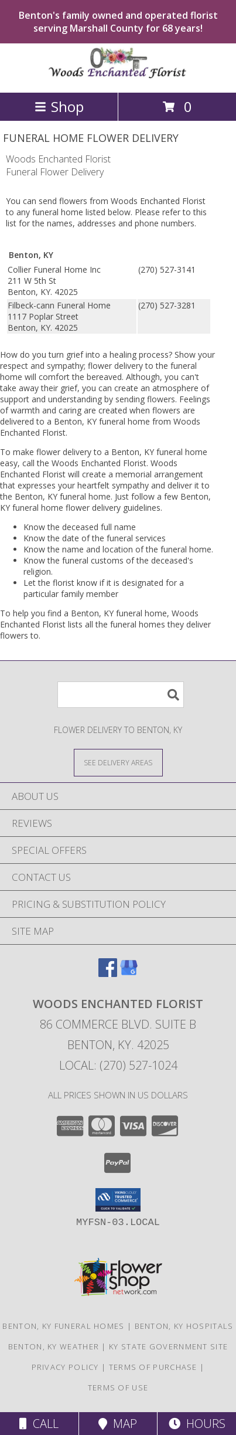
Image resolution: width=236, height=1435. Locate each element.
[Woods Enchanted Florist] (118, 75)
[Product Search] (120, 694)
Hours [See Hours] (197, 1423)
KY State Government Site (168, 1346)
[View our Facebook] (107, 973)
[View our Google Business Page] (128, 973)
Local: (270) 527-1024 (118, 1065)
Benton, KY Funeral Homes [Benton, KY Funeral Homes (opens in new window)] (63, 1326)
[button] (118, 1200)
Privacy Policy (65, 1367)
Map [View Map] (117, 1423)
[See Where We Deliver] (118, 762)
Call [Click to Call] (39, 1423)
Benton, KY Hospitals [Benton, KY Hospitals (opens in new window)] (184, 1326)
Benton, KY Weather (53, 1346)
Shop (59, 106)
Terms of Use (118, 1387)
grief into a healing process (117, 354)
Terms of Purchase (153, 1367)
